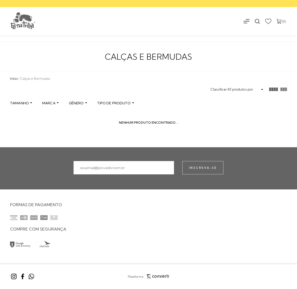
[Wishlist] (268, 21)
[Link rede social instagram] (14, 276)
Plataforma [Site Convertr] (148, 276)
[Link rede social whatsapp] (31, 276)
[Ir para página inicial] (14, 79)
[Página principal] (18, 21)
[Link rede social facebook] (22, 276)
